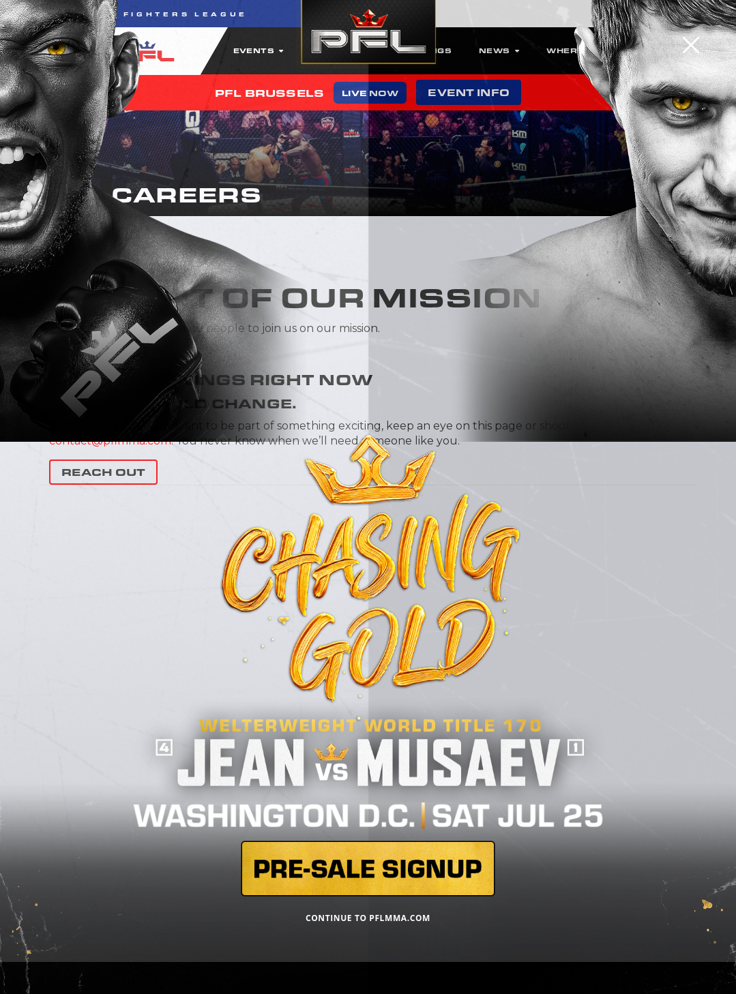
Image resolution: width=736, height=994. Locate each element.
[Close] (691, 45)
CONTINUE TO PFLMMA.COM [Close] (368, 918)
